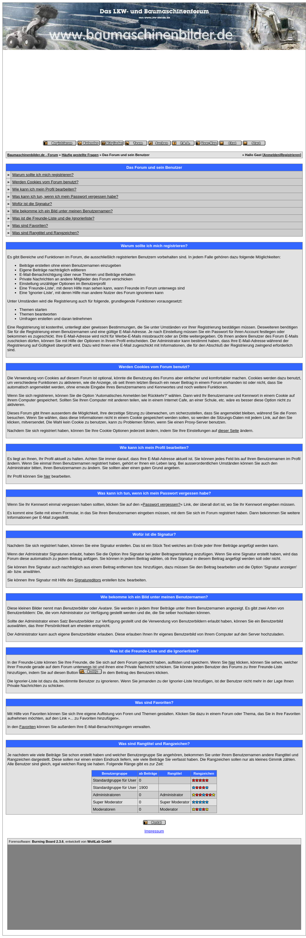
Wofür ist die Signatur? (32, 203)
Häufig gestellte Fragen (80, 155)
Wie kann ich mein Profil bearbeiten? (44, 189)
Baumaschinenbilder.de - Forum (32, 155)
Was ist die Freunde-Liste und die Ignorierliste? (53, 218)
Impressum (154, 831)
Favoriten (27, 726)
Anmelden (272, 155)
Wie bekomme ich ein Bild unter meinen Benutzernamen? (62, 211)
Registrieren (290, 155)
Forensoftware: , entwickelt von (60, 841)
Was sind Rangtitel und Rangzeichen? (45, 232)
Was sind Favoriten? (30, 225)
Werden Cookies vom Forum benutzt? (45, 182)
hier (47, 476)
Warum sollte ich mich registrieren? (43, 174)
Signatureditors (88, 580)
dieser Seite (228, 430)
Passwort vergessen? (161, 504)
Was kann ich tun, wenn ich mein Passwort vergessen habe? (65, 196)
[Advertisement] (154, 95)
